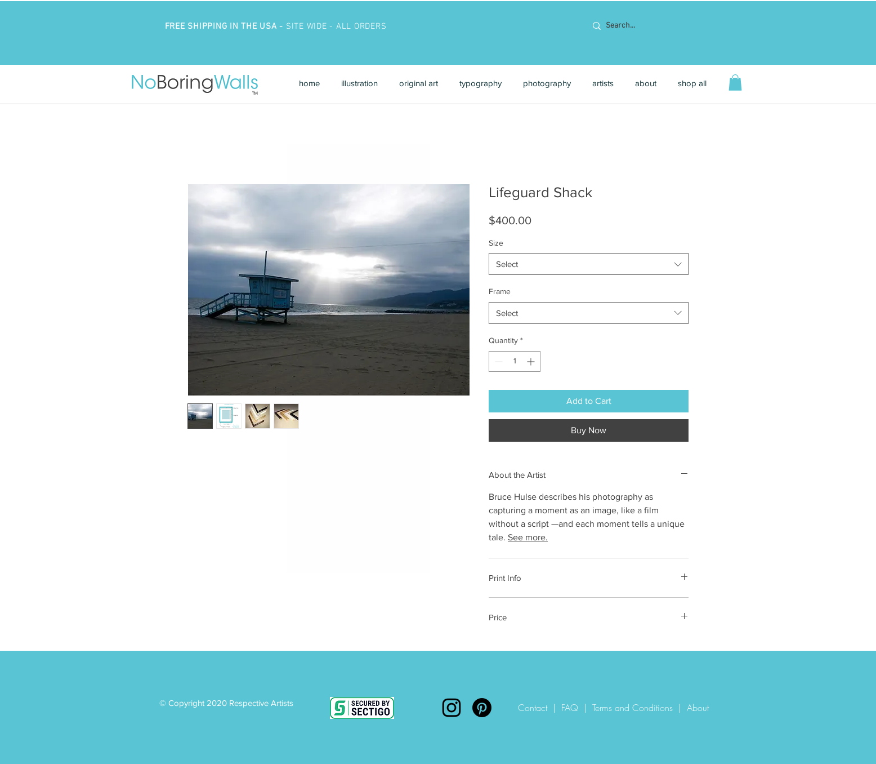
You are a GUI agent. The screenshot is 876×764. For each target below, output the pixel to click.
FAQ (569, 707)
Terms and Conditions (632, 707)
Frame (500, 291)
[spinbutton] (514, 361)
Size (496, 242)
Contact (535, 707)
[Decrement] (497, 361)
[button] (359, 83)
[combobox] (589, 264)
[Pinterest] (481, 707)
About (698, 707)
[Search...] (659, 26)
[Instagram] (451, 707)
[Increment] (532, 361)
